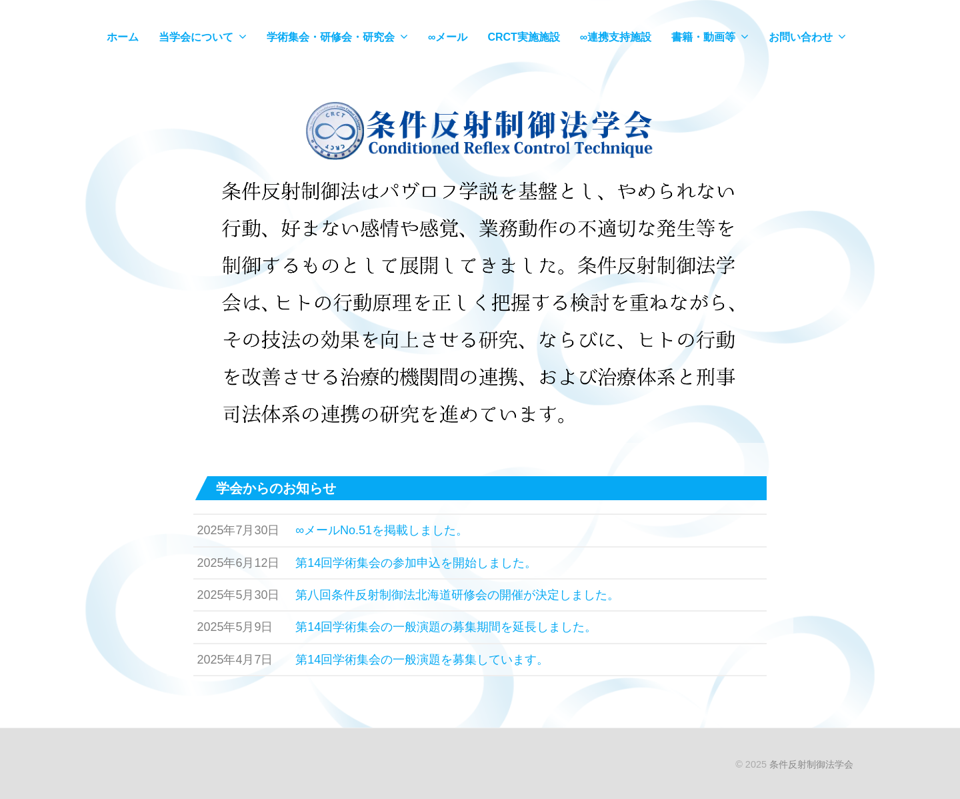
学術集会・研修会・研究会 (331, 37)
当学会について (196, 37)
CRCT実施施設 (523, 37)
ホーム (123, 37)
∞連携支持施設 (615, 37)
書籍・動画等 (703, 37)
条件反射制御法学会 (811, 764)
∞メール (447, 37)
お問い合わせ (801, 37)
